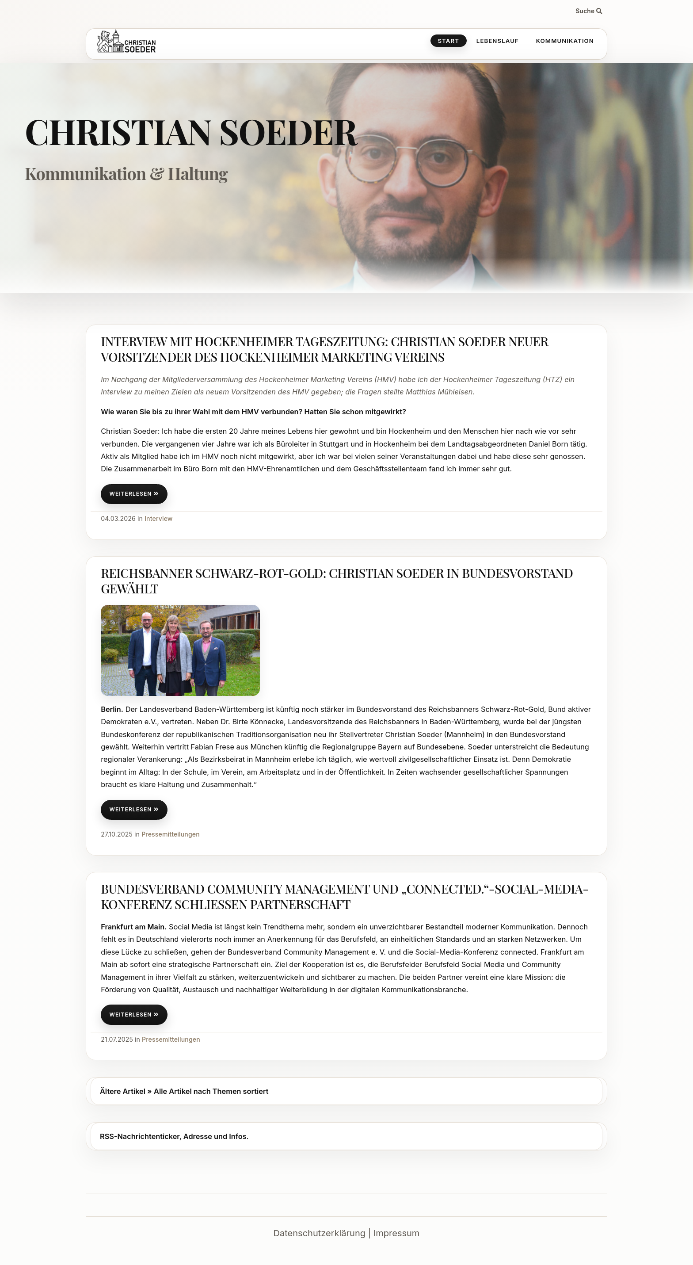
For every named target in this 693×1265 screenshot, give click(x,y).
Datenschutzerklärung (320, 1233)
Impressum (396, 1233)
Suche (588, 11)
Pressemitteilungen (170, 834)
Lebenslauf (497, 40)
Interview (159, 518)
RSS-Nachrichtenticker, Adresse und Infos (173, 1136)
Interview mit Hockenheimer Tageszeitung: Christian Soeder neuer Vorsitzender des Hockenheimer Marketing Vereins (324, 348)
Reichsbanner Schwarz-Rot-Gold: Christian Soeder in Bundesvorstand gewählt (337, 580)
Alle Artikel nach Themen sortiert (211, 1091)
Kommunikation (565, 40)
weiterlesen (134, 493)
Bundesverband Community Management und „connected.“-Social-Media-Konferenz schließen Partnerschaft (344, 896)
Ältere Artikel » (126, 1091)
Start (449, 40)
